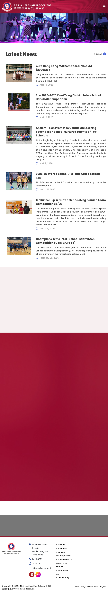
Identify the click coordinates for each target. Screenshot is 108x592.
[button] (11, 37)
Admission (62, 570)
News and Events (61, 565)
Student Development (63, 554)
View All (100, 53)
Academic (61, 548)
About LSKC (62, 544)
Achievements (64, 559)
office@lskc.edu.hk (41, 568)
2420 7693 (37, 563)
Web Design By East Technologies (90, 586)
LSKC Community (62, 576)
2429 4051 (37, 559)
